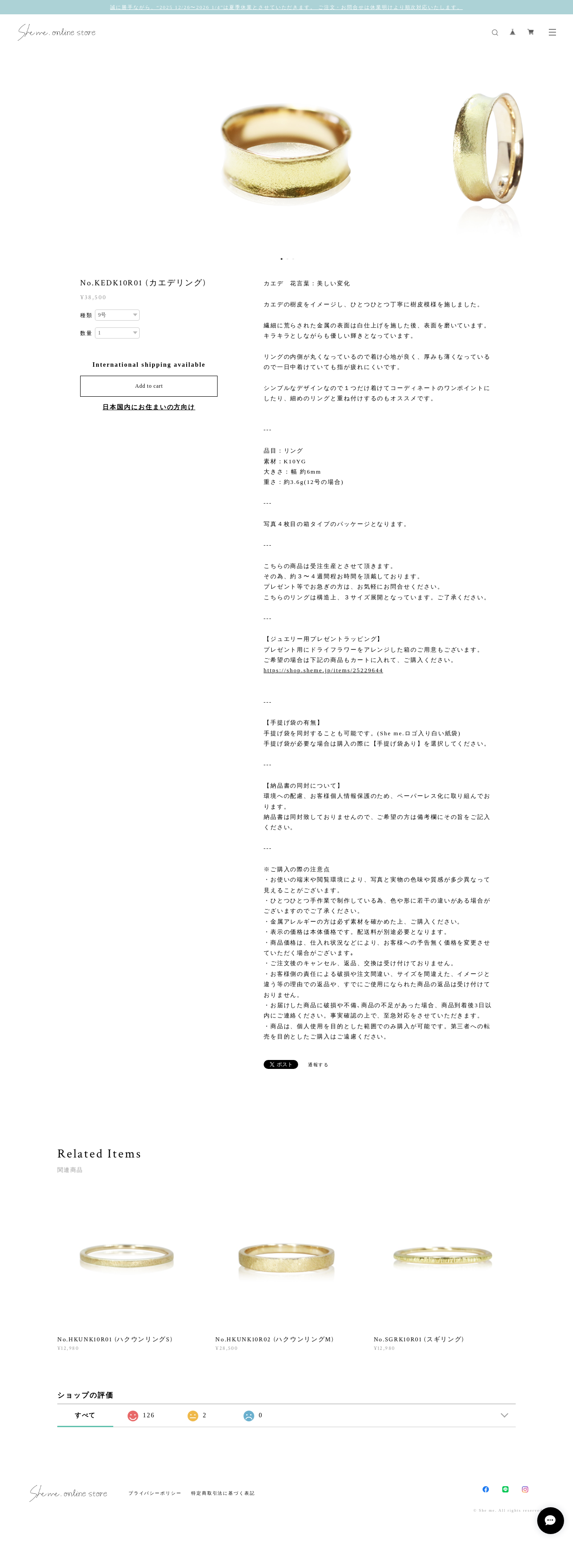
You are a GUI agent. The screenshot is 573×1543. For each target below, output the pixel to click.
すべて (85, 1415)
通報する (318, 1064)
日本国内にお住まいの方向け (149, 407)
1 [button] (281, 259)
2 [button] (287, 259)
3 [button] (293, 259)
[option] (286, 150)
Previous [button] (13, 150)
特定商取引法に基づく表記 (223, 1493)
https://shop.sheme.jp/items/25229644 (323, 670)
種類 (86, 315)
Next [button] (559, 150)
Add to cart (149, 386)
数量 (86, 333)
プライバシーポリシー (155, 1493)
